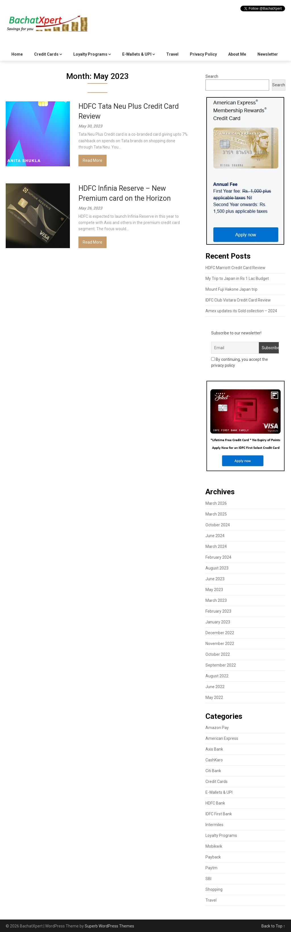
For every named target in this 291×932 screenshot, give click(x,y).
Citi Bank (213, 770)
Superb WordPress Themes (109, 926)
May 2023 (214, 589)
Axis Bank (214, 749)
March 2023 (216, 600)
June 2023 (215, 579)
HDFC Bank (215, 803)
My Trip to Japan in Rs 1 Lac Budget (237, 278)
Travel (172, 54)
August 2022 (216, 676)
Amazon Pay (217, 727)
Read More (92, 160)
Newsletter (267, 54)
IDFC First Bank (218, 814)
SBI (208, 878)
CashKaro (214, 760)
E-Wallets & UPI (136, 54)
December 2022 (219, 633)
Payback (213, 857)
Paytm (211, 868)
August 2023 (216, 568)
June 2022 (215, 686)
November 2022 (219, 643)
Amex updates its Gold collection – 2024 (241, 311)
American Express (221, 738)
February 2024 (218, 557)
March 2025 (216, 514)
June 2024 (215, 535)
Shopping (214, 889)
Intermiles (214, 824)
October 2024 (217, 525)
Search (211, 76)
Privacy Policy (203, 54)
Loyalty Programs (90, 54)
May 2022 (214, 697)
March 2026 (216, 503)
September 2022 (220, 665)
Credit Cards (46, 54)
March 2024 (216, 546)
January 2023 (217, 622)
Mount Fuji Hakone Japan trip (231, 289)
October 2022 (217, 654)
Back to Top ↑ (273, 926)
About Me (237, 54)
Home (17, 54)
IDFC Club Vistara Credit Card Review (238, 300)
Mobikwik (213, 846)
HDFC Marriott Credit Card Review (235, 267)
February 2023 (218, 611)
